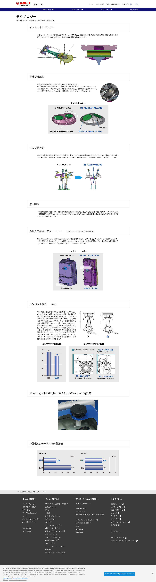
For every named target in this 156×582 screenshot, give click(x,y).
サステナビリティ (118, 507)
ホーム (91, 4)
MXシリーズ (76, 9)
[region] (78, 573)
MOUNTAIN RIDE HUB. (84, 523)
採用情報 (115, 525)
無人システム (49, 519)
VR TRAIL (79, 529)
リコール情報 (100, 4)
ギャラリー (116, 516)
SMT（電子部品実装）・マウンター (57, 504)
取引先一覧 (134, 9)
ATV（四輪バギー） (29, 522)
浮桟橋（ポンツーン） (53, 516)
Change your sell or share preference (15, 580)
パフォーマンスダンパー (30, 519)
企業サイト (127, 4)
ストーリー (116, 519)
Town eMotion (80, 508)
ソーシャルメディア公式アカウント (124, 540)
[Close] (153, 573)
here (46, 572)
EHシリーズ (47, 9)
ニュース (115, 513)
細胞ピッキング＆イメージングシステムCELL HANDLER (53, 537)
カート (24, 516)
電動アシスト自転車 (29, 507)
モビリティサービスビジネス (55, 552)
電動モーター (49, 543)
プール (47, 510)
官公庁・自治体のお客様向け (87, 499)
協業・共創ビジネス (83, 504)
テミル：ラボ (80, 511)
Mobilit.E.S (79, 532)
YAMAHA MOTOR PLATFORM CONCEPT (90, 514)
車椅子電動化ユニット (30, 513)
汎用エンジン (40, 492)
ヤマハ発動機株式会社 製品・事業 (26, 492)
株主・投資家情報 (118, 510)
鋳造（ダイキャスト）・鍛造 (55, 531)
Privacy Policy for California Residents (15, 578)
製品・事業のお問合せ (113, 4)
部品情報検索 (27, 528)
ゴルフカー (49, 522)
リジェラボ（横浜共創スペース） (87, 520)
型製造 (47, 513)
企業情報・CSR (117, 504)
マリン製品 (26, 510)
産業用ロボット (50, 507)
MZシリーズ (105, 9)
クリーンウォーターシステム (55, 546)
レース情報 (116, 531)
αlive (77, 526)
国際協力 (48, 549)
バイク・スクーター (29, 504)
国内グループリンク (119, 537)
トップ (22, 9)
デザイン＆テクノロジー (120, 522)
